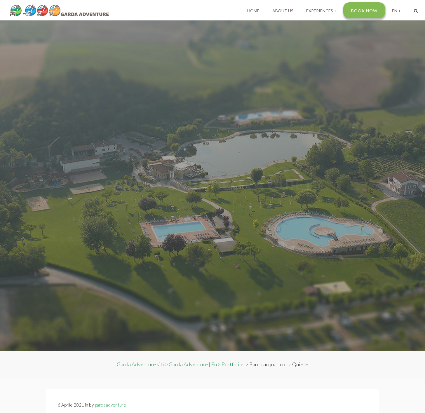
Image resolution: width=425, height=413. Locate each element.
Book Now (364, 10)
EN (394, 10)
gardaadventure (110, 404)
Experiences (319, 10)
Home (253, 10)
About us (282, 10)
